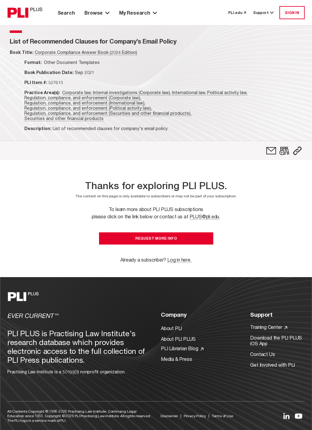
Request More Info (156, 238)
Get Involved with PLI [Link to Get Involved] (272, 365)
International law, (189, 92)
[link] (271, 151)
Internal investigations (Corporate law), (132, 92)
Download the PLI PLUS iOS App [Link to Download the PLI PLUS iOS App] (276, 340)
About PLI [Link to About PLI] (171, 328)
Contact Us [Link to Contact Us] (262, 354)
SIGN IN (292, 12)
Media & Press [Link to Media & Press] (176, 359)
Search (66, 13)
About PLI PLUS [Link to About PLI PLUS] (178, 339)
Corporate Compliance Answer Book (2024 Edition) (86, 52)
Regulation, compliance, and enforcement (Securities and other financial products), (107, 113)
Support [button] (264, 12)
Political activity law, (227, 92)
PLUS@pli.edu (204, 216)
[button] (297, 151)
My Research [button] (138, 13)
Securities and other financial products (64, 118)
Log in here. (179, 260)
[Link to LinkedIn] (286, 416)
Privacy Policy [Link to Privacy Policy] (195, 416)
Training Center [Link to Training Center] (268, 327)
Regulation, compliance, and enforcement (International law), (84, 102)
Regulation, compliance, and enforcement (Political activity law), (88, 108)
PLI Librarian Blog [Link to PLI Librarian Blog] (182, 348)
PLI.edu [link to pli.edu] (237, 12)
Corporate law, (77, 92)
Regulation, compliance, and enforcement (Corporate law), (82, 97)
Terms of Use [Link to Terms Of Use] (222, 416)
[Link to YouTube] (298, 416)
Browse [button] (96, 13)
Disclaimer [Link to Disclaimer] (169, 416)
